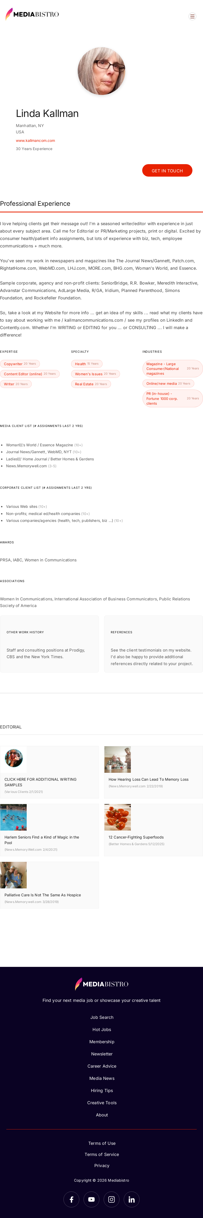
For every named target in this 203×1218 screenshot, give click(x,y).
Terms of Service (102, 1154)
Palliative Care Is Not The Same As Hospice (42, 895)
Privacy (101, 1165)
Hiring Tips (102, 1090)
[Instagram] (111, 1199)
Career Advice (102, 1066)
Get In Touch (167, 170)
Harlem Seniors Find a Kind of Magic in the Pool (41, 840)
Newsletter (102, 1054)
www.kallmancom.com (35, 140)
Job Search (101, 1017)
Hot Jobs (102, 1029)
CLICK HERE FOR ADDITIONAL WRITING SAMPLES (40, 782)
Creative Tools (102, 1102)
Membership (101, 1041)
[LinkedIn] (132, 1199)
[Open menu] (192, 16)
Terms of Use (102, 1143)
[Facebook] (71, 1199)
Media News (101, 1078)
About (102, 1114)
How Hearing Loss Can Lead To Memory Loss (148, 779)
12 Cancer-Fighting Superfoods (136, 837)
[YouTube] (91, 1199)
